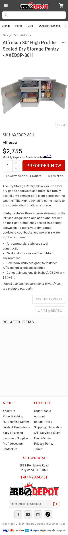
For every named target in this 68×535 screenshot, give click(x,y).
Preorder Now (43, 165)
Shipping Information (48, 427)
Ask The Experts (48, 299)
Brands (6, 25)
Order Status (42, 411)
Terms (38, 449)
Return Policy (43, 422)
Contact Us (10, 449)
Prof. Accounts (13, 443)
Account (39, 416)
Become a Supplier (15, 438)
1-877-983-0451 (34, 477)
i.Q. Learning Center (16, 422)
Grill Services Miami (47, 433)
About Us (9, 411)
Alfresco (10, 142)
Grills (31, 25)
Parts (18, 25)
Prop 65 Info (42, 438)
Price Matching (13, 416)
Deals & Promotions (16, 427)
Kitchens (49, 25)
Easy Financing (13, 433)
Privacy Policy (43, 443)
